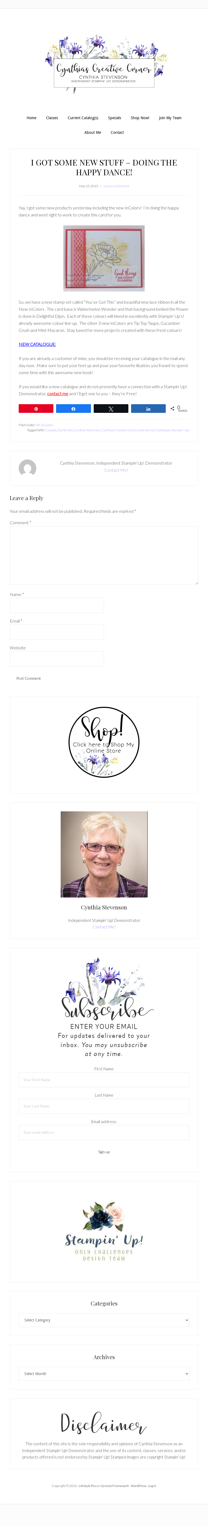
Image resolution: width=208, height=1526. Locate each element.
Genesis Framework (114, 1486)
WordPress (138, 1486)
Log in (152, 1486)
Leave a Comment (116, 186)
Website (18, 647)
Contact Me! (116, 469)
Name (17, 594)
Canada (51, 430)
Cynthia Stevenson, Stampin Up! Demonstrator (104, 64)
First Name (104, 1068)
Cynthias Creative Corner (120, 430)
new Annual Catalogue (154, 430)
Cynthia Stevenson (87, 430)
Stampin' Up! (180, 430)
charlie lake (65, 430)
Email (16, 620)
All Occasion (44, 425)
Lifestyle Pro (87, 1486)
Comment (20, 522)
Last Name (104, 1095)
